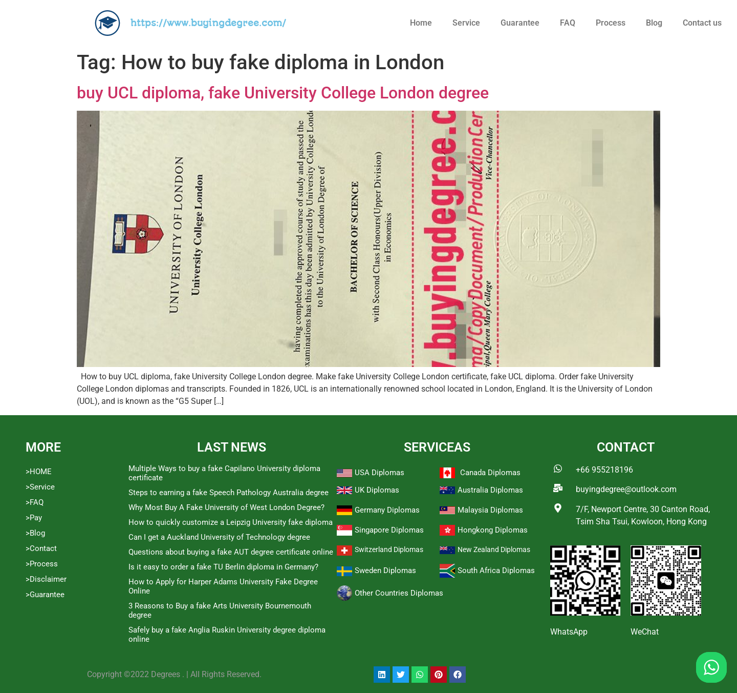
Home (421, 23)
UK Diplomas (377, 490)
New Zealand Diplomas (494, 549)
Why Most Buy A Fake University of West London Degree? (226, 507)
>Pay (34, 517)
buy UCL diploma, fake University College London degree (283, 93)
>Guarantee (45, 594)
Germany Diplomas (387, 510)
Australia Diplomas (490, 490)
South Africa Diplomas (496, 570)
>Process (42, 563)
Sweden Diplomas (385, 570)
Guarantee (520, 23)
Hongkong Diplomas (493, 530)
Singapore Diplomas (389, 530)
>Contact (41, 548)
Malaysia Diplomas (490, 510)
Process (610, 23)
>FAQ (35, 502)
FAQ (567, 23)
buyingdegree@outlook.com (626, 489)
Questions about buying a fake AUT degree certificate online (230, 552)
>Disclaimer (46, 579)
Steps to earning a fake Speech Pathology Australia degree (228, 492)
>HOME (39, 471)
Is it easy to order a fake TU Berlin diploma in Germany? (223, 567)
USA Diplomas (379, 472)
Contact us (702, 23)
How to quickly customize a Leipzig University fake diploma (230, 522)
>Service (40, 487)
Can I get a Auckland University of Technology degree (219, 537)
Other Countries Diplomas (399, 593)
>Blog (35, 533)
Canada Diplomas (490, 472)
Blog (654, 23)
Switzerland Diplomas (389, 549)
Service (466, 23)
